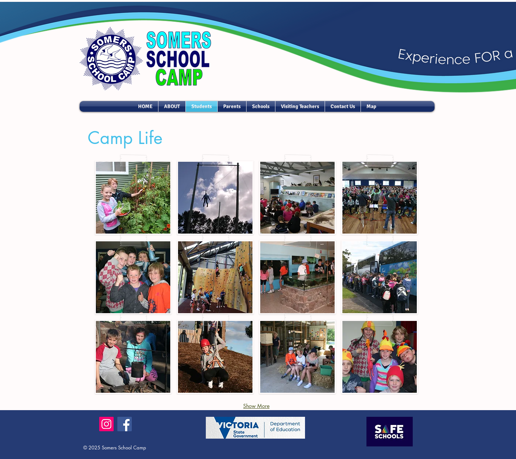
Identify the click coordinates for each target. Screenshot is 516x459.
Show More (256, 405)
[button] (133, 198)
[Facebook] (124, 424)
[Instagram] (106, 424)
